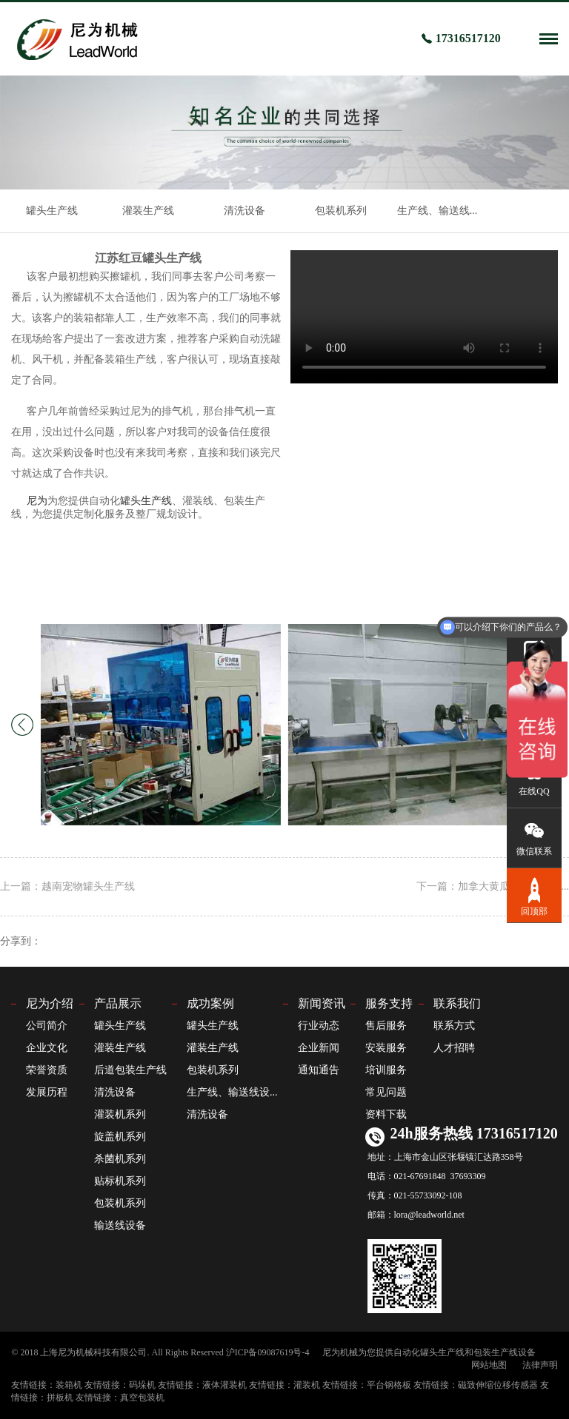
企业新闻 (318, 1047)
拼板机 (60, 1397)
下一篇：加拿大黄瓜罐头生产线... (493, 886)
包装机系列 (341, 210)
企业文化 (46, 1047)
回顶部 (534, 895)
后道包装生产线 (130, 1070)
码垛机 (142, 1385)
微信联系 (534, 836)
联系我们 (457, 1003)
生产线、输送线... (437, 210)
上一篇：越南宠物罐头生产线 (67, 886)
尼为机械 (340, 1352)
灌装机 (306, 1385)
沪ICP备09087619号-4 (268, 1352)
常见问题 (386, 1092)
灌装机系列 (120, 1114)
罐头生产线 (52, 210)
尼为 (37, 500)
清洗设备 (244, 210)
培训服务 (386, 1070)
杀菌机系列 (120, 1158)
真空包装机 (142, 1397)
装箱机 (69, 1385)
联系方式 (454, 1025)
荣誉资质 (46, 1070)
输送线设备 (120, 1225)
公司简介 (46, 1025)
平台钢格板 (389, 1385)
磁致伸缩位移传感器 (498, 1385)
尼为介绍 (49, 1003)
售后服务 (386, 1025)
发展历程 (46, 1092)
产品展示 (118, 1003)
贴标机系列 (120, 1181)
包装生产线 (495, 1352)
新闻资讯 (321, 1003)
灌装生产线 (148, 210)
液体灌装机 (224, 1385)
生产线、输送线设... (232, 1092)
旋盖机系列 (120, 1136)
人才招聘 (454, 1047)
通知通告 (318, 1070)
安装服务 (386, 1047)
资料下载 (386, 1114)
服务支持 (389, 1003)
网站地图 (489, 1365)
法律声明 (540, 1365)
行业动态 (318, 1025)
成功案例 (210, 1003)
